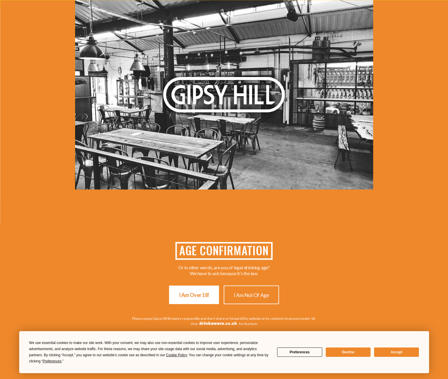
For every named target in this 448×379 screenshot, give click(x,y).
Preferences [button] (52, 361)
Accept (396, 352)
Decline (348, 352)
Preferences (300, 352)
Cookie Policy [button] (176, 355)
